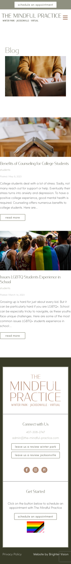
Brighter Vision (58, 554)
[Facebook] (27, 470)
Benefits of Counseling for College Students (34, 163)
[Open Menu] (65, 18)
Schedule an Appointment (35, 4)
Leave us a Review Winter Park (35, 446)
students (5, 169)
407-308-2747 (35, 432)
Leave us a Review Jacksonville (35, 455)
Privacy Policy (12, 554)
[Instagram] (36, 470)
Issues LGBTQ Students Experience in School (30, 279)
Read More (12, 217)
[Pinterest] (44, 470)
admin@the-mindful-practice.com (35, 438)
